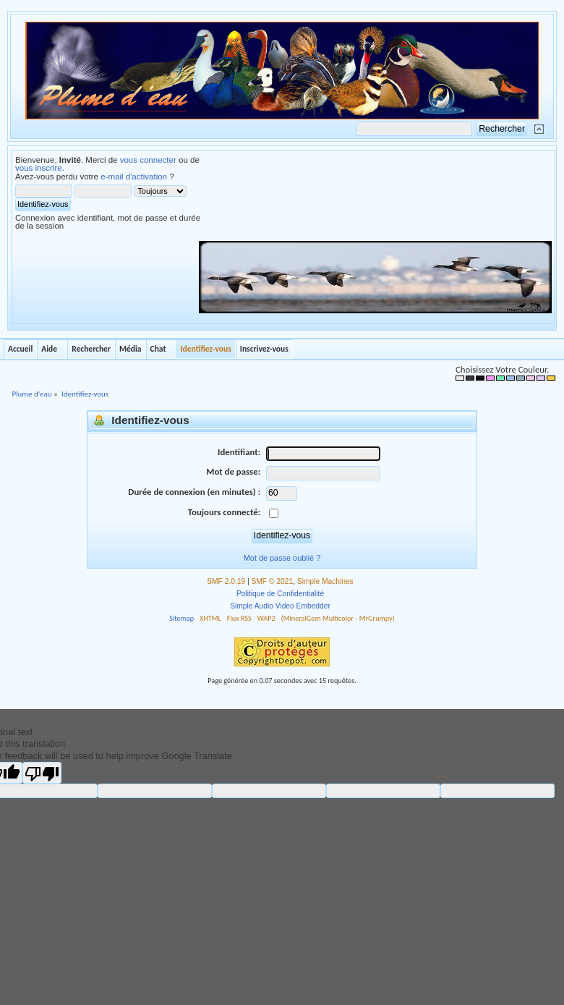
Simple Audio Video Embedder (280, 606)
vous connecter (148, 160)
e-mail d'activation (134, 176)
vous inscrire (38, 168)
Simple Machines (325, 581)
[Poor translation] (41, 773)
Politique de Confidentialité (280, 594)
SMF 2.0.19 (226, 581)
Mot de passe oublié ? (282, 558)
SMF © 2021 (273, 581)
